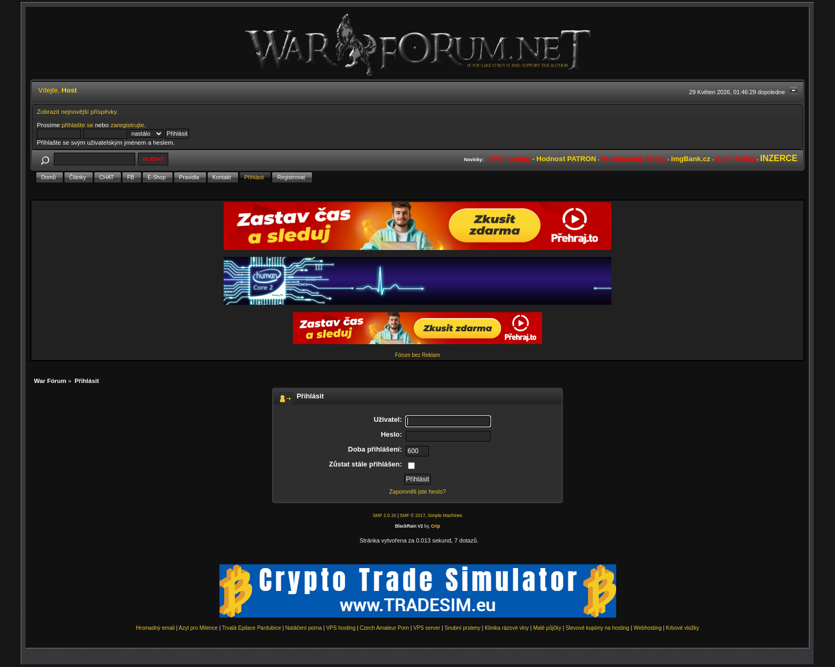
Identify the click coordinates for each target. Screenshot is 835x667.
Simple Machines (445, 515)
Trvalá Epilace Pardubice (251, 628)
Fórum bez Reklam (417, 355)
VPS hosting (340, 628)
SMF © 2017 (412, 515)
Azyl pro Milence (198, 628)
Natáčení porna (303, 628)
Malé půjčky (547, 628)
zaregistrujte (127, 124)
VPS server (426, 628)
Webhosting (648, 628)
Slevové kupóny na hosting (597, 628)
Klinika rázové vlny (507, 628)
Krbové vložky (682, 628)
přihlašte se (77, 124)
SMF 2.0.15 (384, 515)
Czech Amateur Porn (384, 628)
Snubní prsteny (462, 628)
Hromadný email (155, 628)
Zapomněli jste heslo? (417, 491)
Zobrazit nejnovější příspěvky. (77, 111)
